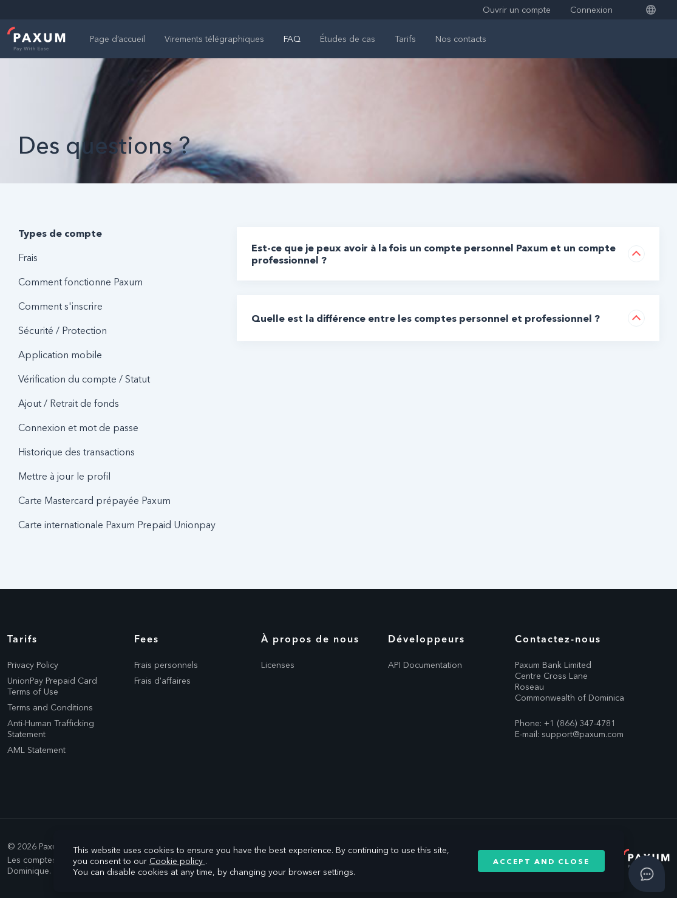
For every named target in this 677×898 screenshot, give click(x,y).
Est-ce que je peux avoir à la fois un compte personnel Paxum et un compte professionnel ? (433, 254)
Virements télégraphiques (214, 38)
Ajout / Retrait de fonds (68, 403)
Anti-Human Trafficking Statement (50, 729)
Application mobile (60, 355)
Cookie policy (177, 860)
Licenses (277, 664)
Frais (28, 257)
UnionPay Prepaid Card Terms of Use (52, 686)
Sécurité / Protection (62, 330)
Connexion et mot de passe (78, 427)
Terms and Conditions (50, 707)
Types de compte (60, 233)
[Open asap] (646, 873)
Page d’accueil (117, 38)
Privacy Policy (32, 664)
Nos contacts (460, 38)
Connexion (591, 9)
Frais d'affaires (162, 680)
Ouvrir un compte (517, 9)
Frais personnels (166, 664)
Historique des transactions (76, 452)
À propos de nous (310, 639)
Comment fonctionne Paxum (80, 282)
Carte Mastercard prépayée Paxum (94, 500)
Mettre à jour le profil (64, 476)
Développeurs (426, 639)
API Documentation (425, 664)
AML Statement (36, 749)
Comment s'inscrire (60, 306)
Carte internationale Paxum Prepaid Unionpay (117, 525)
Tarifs (405, 38)
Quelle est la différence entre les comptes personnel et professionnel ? (425, 318)
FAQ (292, 38)
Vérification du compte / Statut (84, 379)
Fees (146, 639)
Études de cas (347, 38)
